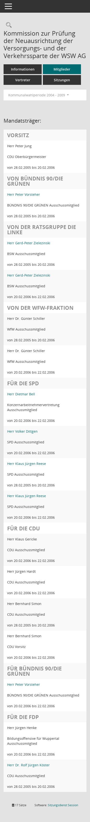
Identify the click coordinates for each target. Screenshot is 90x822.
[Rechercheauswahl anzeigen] (8, 25)
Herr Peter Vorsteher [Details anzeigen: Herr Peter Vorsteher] (23, 194)
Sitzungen (62, 80)
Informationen (23, 69)
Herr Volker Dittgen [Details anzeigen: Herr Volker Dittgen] (22, 431)
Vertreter (22, 80)
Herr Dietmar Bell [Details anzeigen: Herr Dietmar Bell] (21, 394)
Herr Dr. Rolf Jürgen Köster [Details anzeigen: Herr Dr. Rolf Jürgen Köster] (28, 765)
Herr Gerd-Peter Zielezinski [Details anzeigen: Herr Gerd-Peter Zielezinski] (28, 243)
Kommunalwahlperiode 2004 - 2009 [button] (38, 95)
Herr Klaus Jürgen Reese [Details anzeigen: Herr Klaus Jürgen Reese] (26, 463)
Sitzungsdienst (63, 805)
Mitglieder (62, 69)
